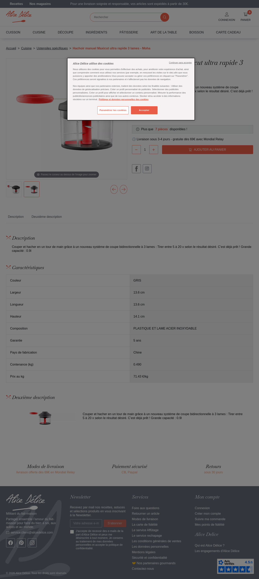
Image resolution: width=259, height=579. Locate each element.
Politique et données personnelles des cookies (123, 99)
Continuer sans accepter (180, 62)
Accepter (144, 110)
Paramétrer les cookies (113, 110)
